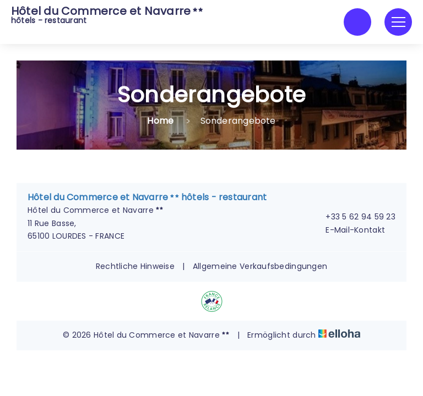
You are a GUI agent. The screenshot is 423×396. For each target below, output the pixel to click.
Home (160, 120)
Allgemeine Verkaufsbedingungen (260, 266)
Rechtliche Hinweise (135, 266)
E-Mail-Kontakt (349, 229)
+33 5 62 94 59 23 (354, 216)
